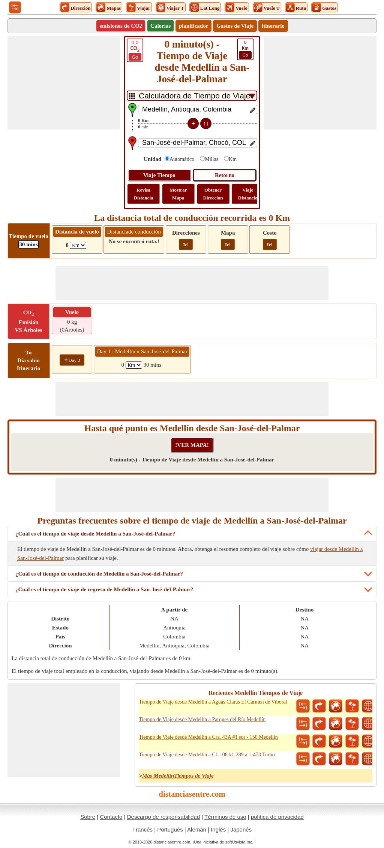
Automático (182, 159)
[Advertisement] (64, 82)
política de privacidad (277, 817)
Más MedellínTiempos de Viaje (178, 776)
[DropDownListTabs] (192, 96)
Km (233, 159)
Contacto (111, 817)
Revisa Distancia (143, 194)
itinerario (273, 26)
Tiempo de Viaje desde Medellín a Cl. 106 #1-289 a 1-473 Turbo (206, 754)
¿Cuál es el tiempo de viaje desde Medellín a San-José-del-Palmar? (95, 534)
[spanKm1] (134, 365)
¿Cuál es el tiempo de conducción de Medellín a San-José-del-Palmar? (99, 574)
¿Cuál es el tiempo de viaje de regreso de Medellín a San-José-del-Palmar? (104, 589)
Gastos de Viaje (235, 26)
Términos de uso (225, 817)
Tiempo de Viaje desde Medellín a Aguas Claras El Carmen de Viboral (213, 702)
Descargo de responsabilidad (163, 817)
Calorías (160, 26)
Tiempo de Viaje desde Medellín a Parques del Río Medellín (202, 719)
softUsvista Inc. (239, 842)
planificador (193, 26)
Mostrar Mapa (178, 194)
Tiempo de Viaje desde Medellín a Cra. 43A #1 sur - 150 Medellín (208, 737)
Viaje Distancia (248, 194)
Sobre (87, 817)
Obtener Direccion (213, 194)
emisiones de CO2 (120, 26)
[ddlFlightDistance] (78, 245)
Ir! (186, 244)
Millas (211, 159)
